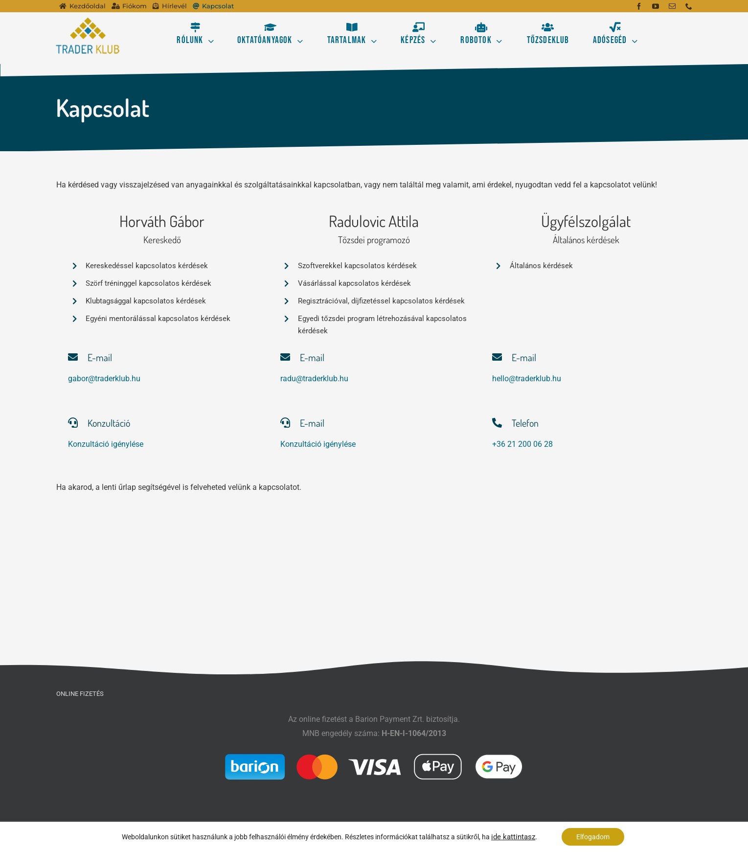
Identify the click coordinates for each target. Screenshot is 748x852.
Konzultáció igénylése (105, 444)
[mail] (672, 6)
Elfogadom (593, 837)
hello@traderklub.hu (526, 378)
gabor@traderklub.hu (104, 378)
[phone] (688, 6)
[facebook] (638, 6)
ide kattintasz (513, 836)
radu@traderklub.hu (314, 378)
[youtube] (655, 6)
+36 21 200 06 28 (522, 444)
